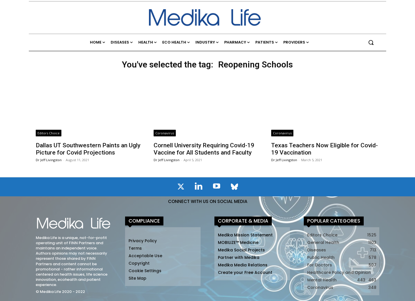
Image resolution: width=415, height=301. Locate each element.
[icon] (180, 187)
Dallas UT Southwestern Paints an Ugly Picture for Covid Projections (88, 149)
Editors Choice (48, 133)
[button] (371, 42)
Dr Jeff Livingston (49, 160)
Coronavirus (164, 133)
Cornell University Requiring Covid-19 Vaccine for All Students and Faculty (204, 149)
